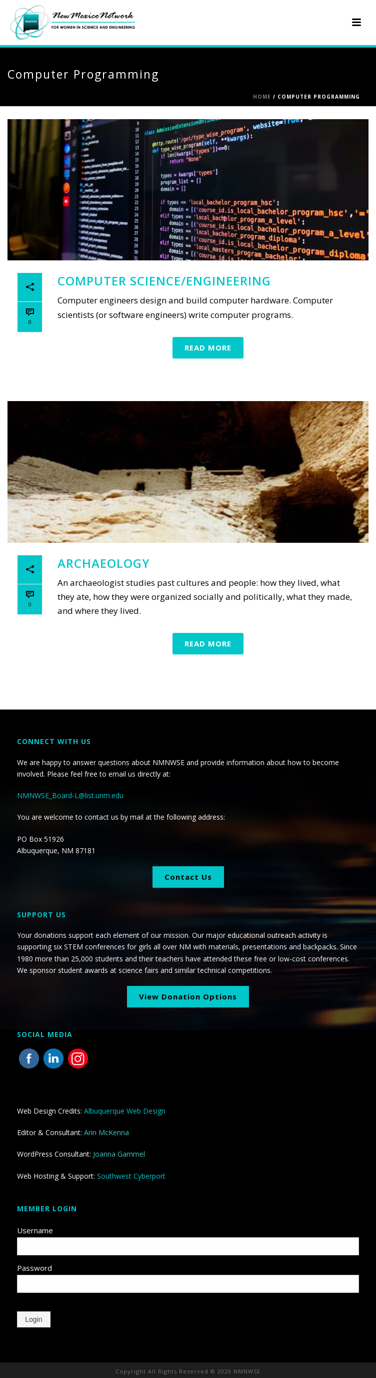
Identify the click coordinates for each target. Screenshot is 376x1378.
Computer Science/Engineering (164, 280)
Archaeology (104, 563)
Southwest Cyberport (131, 1176)
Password (34, 1268)
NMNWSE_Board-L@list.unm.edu (70, 795)
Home (262, 96)
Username (35, 1230)
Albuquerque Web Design (125, 1111)
